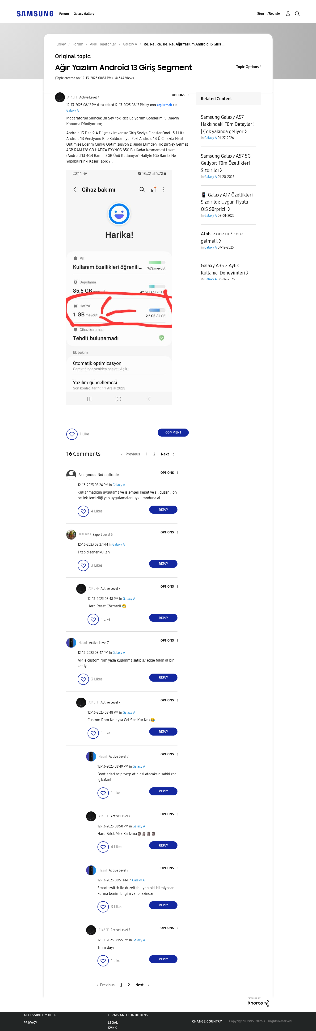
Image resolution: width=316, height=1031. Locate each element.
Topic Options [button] (247, 67)
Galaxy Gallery (84, 14)
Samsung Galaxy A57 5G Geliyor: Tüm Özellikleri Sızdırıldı (226, 163)
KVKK (112, 1028)
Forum (64, 14)
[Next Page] (167, 454)
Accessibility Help (40, 1015)
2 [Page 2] (154, 454)
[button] (181, 95)
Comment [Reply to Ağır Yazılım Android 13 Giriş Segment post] (173, 432)
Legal (113, 1023)
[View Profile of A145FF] (72, 97)
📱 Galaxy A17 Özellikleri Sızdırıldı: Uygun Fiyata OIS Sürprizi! (227, 202)
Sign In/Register (269, 14)
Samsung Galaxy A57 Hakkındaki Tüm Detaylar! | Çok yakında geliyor (227, 124)
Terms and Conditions (128, 1015)
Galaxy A (72, 111)
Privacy (30, 1023)
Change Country (207, 1021)
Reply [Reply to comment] (163, 510)
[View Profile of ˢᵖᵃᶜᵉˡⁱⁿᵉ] (85, 535)
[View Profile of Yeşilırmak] (164, 105)
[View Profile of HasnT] (83, 643)
